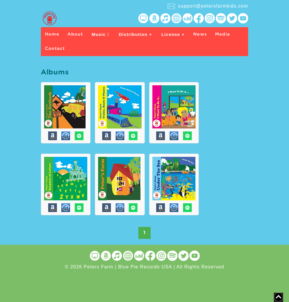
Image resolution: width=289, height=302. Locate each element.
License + (173, 34)
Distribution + (135, 34)
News (200, 34)
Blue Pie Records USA (145, 266)
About (75, 34)
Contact (55, 48)
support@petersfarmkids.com (208, 6)
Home (52, 34)
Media (222, 34)
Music (100, 34)
